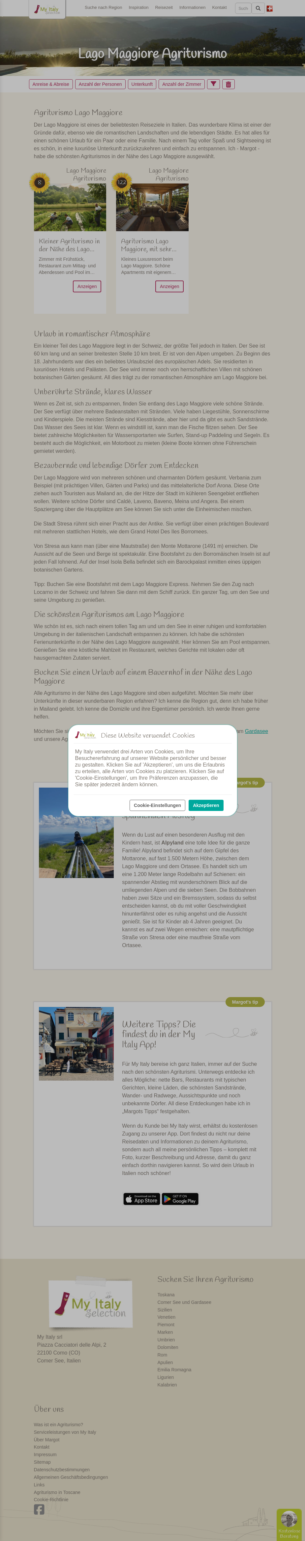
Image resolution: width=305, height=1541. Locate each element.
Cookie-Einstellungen (157, 805)
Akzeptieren (206, 805)
